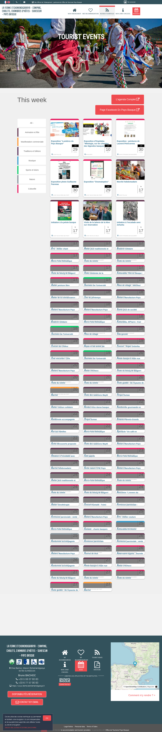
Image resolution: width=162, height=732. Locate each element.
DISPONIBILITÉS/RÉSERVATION (27, 694)
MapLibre (150, 687)
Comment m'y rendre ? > (141, 695)
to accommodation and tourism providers (76, 730)
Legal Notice (68, 727)
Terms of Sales (92, 727)
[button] (64, 139)
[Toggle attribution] (156, 686)
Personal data (80, 727)
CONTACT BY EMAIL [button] (27, 702)
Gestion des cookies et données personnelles (20, 727)
